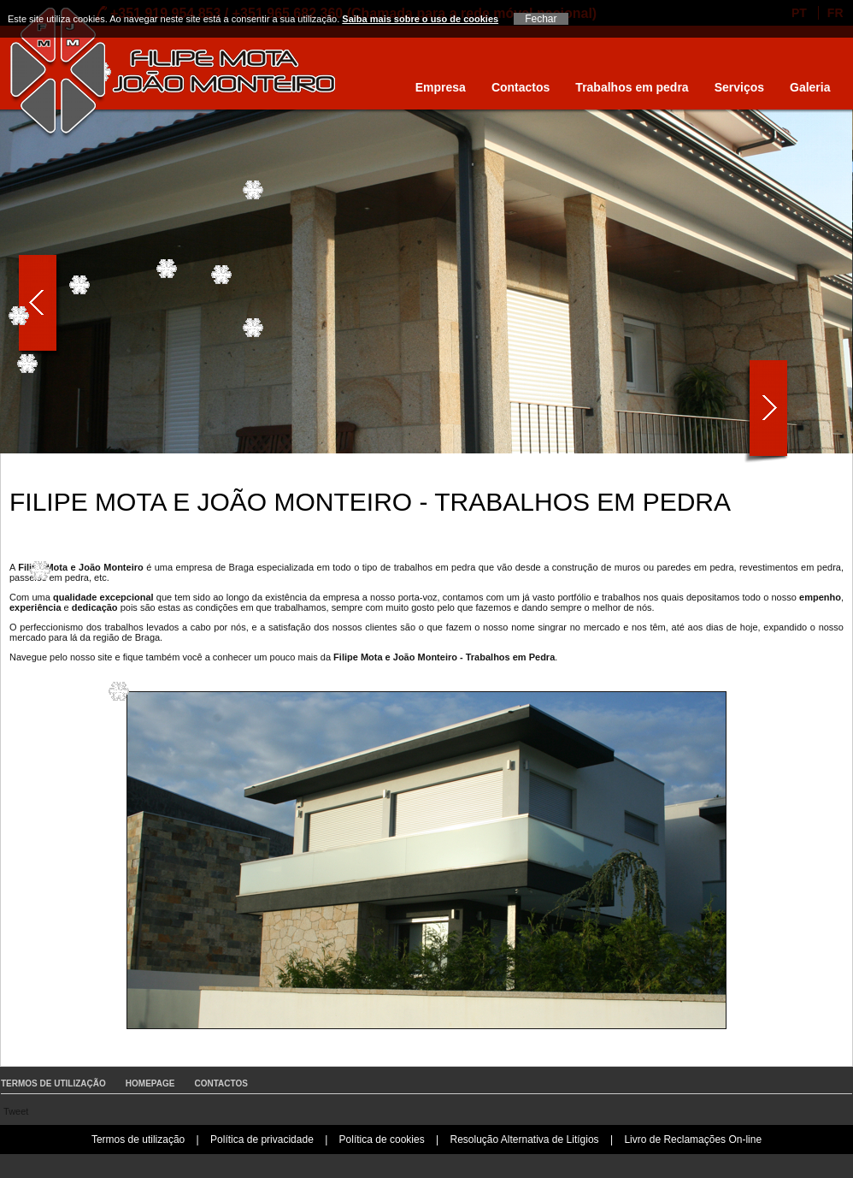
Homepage (150, 1083)
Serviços (739, 87)
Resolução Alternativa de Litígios (524, 1139)
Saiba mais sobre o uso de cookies (420, 19)
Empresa (440, 87)
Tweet (15, 1111)
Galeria (810, 87)
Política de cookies (382, 1139)
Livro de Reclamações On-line (693, 1139)
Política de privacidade (262, 1139)
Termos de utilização (53, 1083)
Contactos (520, 87)
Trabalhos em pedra (631, 87)
